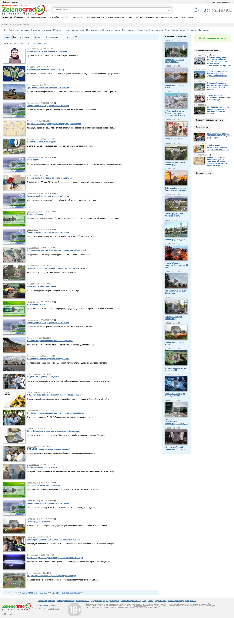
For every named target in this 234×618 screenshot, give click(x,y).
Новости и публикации (13, 17)
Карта (130, 17)
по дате (17, 43)
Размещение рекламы (47, 605)
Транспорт (192, 30)
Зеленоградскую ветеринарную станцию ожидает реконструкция (56, 268)
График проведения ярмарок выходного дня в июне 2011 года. (53, 291)
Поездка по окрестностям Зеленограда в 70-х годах (176, 421)
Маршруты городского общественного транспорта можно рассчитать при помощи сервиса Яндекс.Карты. (71, 128)
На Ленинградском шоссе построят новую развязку (50, 341)
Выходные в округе (36, 304)
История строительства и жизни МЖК (175, 369)
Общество (142, 30)
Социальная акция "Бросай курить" (43, 377)
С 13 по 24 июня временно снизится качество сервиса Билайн (55, 395)
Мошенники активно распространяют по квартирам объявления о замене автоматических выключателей (218, 161)
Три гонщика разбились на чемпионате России (48, 88)
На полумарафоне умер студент (41, 142)
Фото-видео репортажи (36, 17)
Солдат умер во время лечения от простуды (47, 51)
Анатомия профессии (19, 30)
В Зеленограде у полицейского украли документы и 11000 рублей (56, 250)
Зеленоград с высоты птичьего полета (174, 215)
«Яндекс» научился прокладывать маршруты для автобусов (54, 124)
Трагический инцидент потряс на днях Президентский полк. (52, 56)
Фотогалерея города (169, 17)
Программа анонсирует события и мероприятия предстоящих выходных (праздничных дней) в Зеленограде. (72, 309)
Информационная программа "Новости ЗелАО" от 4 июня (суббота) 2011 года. (60, 236)
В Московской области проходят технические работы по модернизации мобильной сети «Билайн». (68, 399)
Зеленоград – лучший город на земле (174, 61)
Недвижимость (152, 17)
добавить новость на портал (214, 38)
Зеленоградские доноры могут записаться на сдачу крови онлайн (219, 136)
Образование (128, 30)
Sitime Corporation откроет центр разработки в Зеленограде (53, 431)
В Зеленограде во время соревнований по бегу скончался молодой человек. (59, 146)
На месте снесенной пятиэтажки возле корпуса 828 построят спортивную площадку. (62, 580)
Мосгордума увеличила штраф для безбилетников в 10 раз (53, 540)
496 (57, 593)
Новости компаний (111, 30)
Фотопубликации (57, 17)
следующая (75, 593)
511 (67, 593)
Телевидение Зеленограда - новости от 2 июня (48, 503)
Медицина (58, 30)
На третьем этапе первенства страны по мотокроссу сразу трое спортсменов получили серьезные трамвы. (71, 92)
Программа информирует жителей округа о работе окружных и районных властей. (61, 489)
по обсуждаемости (41, 43)
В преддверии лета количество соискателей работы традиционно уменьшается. (60, 453)
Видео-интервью (93, 17)
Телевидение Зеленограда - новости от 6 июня (48, 106)
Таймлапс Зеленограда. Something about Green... (176, 189)
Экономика (203, 30)
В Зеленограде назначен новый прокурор (45, 69)
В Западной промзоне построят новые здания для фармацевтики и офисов (217, 86)
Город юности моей (174, 139)
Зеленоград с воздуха (175, 239)
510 (63, 593)
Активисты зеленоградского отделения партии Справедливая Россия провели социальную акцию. (68, 381)
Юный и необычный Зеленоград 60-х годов (175, 448)
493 (45, 593)
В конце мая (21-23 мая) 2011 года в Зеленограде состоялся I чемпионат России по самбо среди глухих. (70, 182)
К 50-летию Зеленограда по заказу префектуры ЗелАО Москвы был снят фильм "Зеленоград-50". (67, 526)
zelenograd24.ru (140, 606)
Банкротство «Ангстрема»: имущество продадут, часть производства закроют (218, 110)
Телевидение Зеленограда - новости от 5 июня (48, 196)
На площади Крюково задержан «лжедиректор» (48, 359)
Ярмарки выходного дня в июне (41, 286)
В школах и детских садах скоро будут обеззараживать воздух (55, 558)
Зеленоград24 (53, 609)
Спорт (167, 30)
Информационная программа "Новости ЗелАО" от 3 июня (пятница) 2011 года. (60, 327)
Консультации (187, 17)
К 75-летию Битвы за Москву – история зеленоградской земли (175, 113)
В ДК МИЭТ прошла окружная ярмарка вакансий (48, 449)
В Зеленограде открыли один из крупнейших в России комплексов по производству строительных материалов (219, 61)
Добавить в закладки (11, 2)
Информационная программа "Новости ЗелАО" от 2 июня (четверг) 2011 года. (60, 508)
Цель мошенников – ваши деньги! (42, 467)
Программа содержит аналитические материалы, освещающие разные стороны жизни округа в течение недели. (74, 164)
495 (53, 593)
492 (41, 593)
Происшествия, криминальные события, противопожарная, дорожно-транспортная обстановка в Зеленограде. (73, 218)
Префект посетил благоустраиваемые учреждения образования (55, 413)
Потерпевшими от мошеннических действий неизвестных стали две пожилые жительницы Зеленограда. (70, 471)
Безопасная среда (35, 214)
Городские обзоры (74, 17)
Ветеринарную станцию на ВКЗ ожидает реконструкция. (50, 272)
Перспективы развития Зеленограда (43, 485)
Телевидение (178, 30)
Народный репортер (74, 30)
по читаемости (27, 43)
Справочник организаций (113, 17)
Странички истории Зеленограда (173, 318)
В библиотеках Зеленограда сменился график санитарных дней (218, 147)
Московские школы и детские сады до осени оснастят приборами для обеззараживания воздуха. (67, 562)
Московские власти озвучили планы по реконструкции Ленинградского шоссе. (59, 345)
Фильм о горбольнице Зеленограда (175, 163)
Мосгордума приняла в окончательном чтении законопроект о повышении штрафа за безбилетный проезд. (71, 544)
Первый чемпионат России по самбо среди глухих (49, 178)
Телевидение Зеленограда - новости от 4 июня (48, 232)
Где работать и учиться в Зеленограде (176, 292)
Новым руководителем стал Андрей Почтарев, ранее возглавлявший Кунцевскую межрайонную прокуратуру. (72, 74)
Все (5, 30)
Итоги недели (33, 160)
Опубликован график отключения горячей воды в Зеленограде (218, 97)
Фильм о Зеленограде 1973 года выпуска (175, 395)
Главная (5, 24)
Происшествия (155, 30)
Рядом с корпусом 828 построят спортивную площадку (51, 576)
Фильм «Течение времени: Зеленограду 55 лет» (176, 265)
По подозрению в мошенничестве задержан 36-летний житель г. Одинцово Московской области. (67, 363)
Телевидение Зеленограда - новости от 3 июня (48, 323)
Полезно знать (202, 127)
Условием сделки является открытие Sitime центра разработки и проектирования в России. (65, 435)
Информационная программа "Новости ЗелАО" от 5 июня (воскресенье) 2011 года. (62, 200)
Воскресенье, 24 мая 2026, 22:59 (14, 5)
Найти (74, 37)
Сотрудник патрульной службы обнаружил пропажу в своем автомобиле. (57, 254)
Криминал (36, 30)
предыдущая (27, 593)
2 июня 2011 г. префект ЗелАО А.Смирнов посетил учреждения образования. (59, 417)
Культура (47, 30)
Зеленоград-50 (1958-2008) (38, 521)
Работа (139, 17)
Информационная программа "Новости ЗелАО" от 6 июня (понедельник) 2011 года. (62, 110)
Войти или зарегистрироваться (219, 2)
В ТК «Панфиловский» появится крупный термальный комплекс (217, 73)
